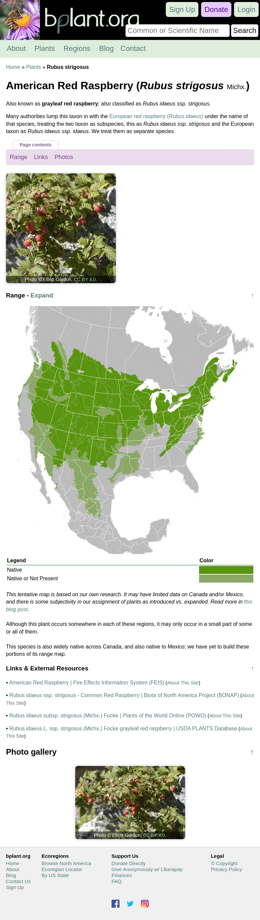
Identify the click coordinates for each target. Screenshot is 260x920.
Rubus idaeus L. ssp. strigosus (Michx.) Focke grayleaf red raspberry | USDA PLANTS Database (123, 728)
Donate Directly (129, 863)
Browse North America (66, 863)
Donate (216, 9)
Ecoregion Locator (62, 869)
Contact (133, 48)
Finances (122, 875)
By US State (55, 875)
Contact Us (18, 881)
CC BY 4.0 (85, 279)
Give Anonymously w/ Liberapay (147, 869)
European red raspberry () (156, 116)
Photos (64, 157)
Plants (45, 48)
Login (246, 9)
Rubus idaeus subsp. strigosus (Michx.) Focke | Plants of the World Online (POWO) (107, 715)
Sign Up (182, 9)
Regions (77, 48)
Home (13, 67)
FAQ (117, 881)
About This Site (183, 682)
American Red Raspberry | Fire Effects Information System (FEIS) (86, 682)
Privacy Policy (226, 869)
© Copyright (224, 863)
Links (41, 157)
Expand (42, 295)
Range (18, 157)
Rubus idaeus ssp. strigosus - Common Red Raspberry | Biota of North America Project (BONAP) (124, 695)
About (16, 48)
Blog (106, 48)
